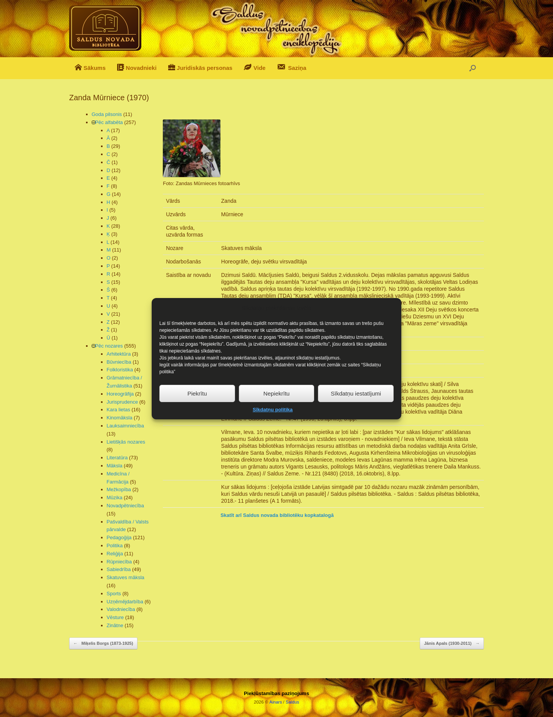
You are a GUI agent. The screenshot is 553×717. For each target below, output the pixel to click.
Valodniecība (121, 609)
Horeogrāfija (120, 394)
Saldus (292, 702)
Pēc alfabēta (109, 122)
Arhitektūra (119, 354)
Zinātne (115, 625)
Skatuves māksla (125, 577)
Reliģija (115, 553)
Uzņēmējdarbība (125, 601)
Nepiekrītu (276, 403)
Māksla (115, 466)
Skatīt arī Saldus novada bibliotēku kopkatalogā (277, 515)
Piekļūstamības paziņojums (276, 693)
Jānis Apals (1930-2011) (452, 643)
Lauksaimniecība (125, 426)
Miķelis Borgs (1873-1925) (103, 643)
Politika (115, 545)
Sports (114, 593)
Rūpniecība (119, 562)
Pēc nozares (109, 346)
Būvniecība (119, 362)
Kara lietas (118, 409)
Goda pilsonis (107, 114)
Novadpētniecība (125, 505)
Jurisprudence (122, 402)
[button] (472, 68)
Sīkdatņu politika (273, 420)
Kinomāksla (119, 418)
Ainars (276, 702)
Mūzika (115, 497)
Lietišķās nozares (126, 442)
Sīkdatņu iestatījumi (356, 403)
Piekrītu (197, 403)
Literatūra (117, 457)
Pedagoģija (119, 537)
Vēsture (115, 617)
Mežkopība (119, 489)
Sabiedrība (119, 569)
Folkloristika (120, 370)
